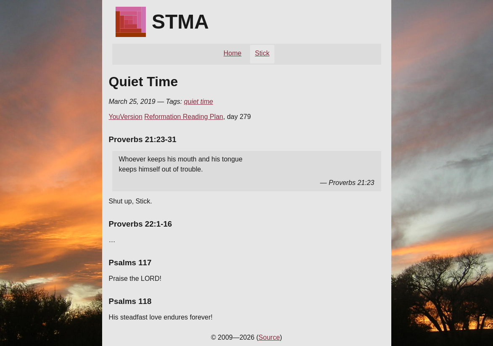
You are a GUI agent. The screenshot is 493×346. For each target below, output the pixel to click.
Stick (262, 53)
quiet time (198, 101)
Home (233, 53)
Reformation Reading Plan (183, 116)
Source (269, 337)
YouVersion (125, 116)
